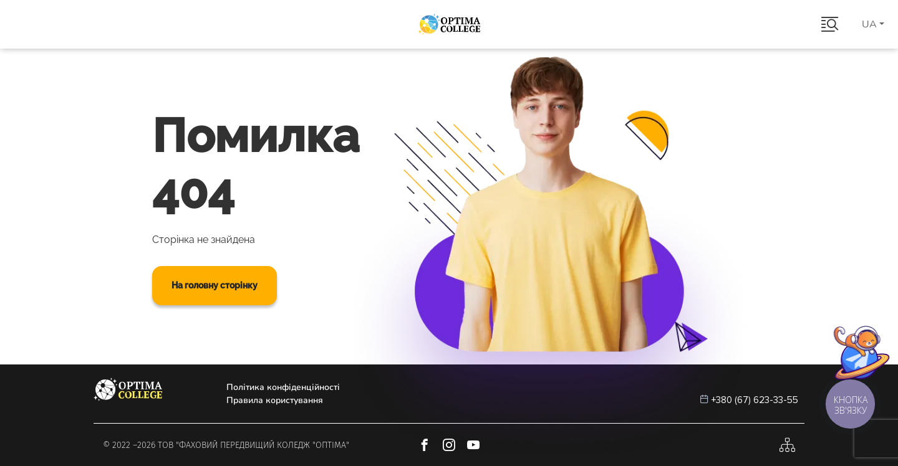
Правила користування (274, 400)
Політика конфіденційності (283, 387)
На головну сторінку (214, 285)
